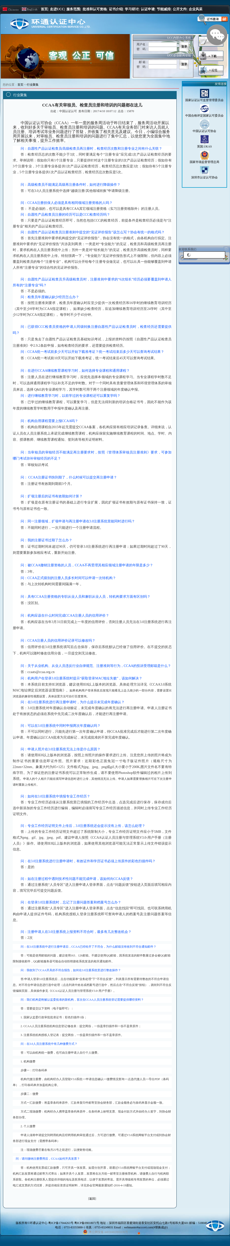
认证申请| (148, 9)
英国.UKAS (204, 146)
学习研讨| (132, 9)
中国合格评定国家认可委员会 (204, 115)
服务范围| (73, 9)
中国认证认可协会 (204, 131)
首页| (44, 9)
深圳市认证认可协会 (204, 177)
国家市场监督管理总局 (204, 162)
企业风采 (195, 9)
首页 (20, 84)
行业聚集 (33, 84)
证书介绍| (116, 9)
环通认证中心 (38, 1223)
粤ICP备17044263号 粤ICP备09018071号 (74, 1223)
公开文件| (180, 9)
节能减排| (164, 9)
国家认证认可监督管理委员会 (204, 100)
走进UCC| (57, 9)
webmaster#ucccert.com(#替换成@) (146, 1227)
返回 (92, 1198)
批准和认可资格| (95, 9)
